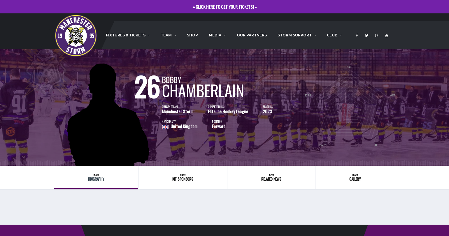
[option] (108, 107)
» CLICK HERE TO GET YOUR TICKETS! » (225, 6)
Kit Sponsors (182, 177)
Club (332, 35)
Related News (271, 177)
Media (215, 35)
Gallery (355, 177)
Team (166, 35)
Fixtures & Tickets (125, 35)
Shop (192, 35)
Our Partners (252, 35)
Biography (96, 177)
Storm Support (295, 35)
